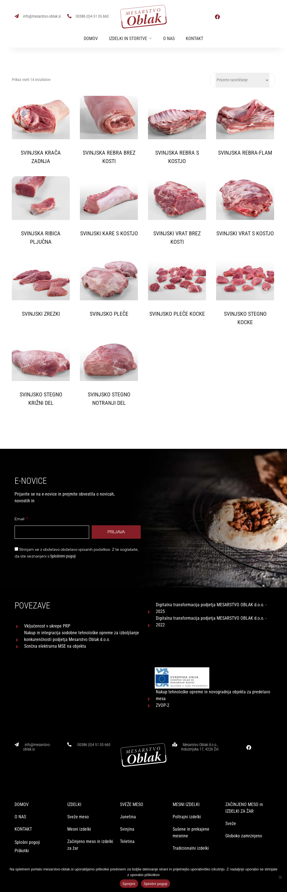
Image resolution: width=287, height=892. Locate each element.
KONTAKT (23, 817)
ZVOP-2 (162, 671)
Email (20, 518)
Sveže (230, 811)
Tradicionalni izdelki (191, 836)
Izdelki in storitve (128, 38)
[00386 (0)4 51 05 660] (69, 16)
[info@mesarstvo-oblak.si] (17, 16)
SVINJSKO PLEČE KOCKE (177, 313)
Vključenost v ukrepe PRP (47, 626)
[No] (280, 877)
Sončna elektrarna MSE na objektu (55, 646)
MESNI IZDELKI (186, 792)
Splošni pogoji (27, 830)
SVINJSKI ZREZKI (41, 313)
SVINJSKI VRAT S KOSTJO (245, 233)
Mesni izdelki (79, 817)
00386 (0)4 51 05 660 (92, 16)
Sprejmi (128, 884)
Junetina (128, 805)
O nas (169, 38)
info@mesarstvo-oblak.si (42, 16)
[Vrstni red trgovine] (242, 80)
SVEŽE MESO (131, 792)
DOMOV (22, 792)
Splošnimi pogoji (63, 556)
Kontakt (194, 38)
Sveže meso (78, 805)
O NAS (20, 805)
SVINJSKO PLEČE (109, 313)
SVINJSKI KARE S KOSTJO (109, 233)
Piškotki (22, 839)
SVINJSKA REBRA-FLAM (245, 152)
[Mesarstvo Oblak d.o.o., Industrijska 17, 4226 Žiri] (175, 711)
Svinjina (127, 817)
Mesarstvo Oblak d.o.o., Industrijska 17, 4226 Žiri (200, 713)
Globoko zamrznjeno (243, 824)
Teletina (127, 829)
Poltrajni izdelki (187, 805)
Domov (91, 38)
